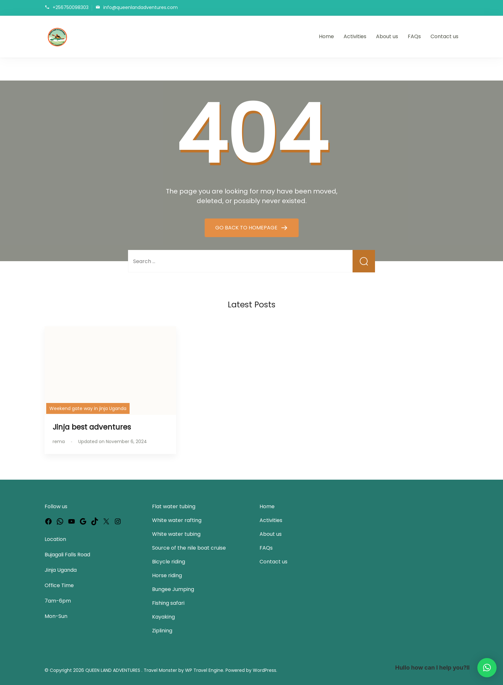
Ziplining (162, 630)
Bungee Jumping (173, 589)
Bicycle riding (168, 561)
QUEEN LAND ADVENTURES (113, 670)
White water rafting (176, 520)
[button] (487, 667)
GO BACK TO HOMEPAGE (247, 227)
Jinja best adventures (92, 427)
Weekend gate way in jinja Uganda (87, 408)
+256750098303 (71, 7)
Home (326, 36)
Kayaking (163, 617)
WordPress (264, 670)
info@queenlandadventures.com (140, 7)
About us (387, 36)
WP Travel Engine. (204, 670)
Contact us (444, 36)
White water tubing (176, 534)
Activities (355, 36)
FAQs (414, 36)
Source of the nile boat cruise (189, 548)
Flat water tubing (173, 506)
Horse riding (167, 575)
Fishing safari (168, 603)
